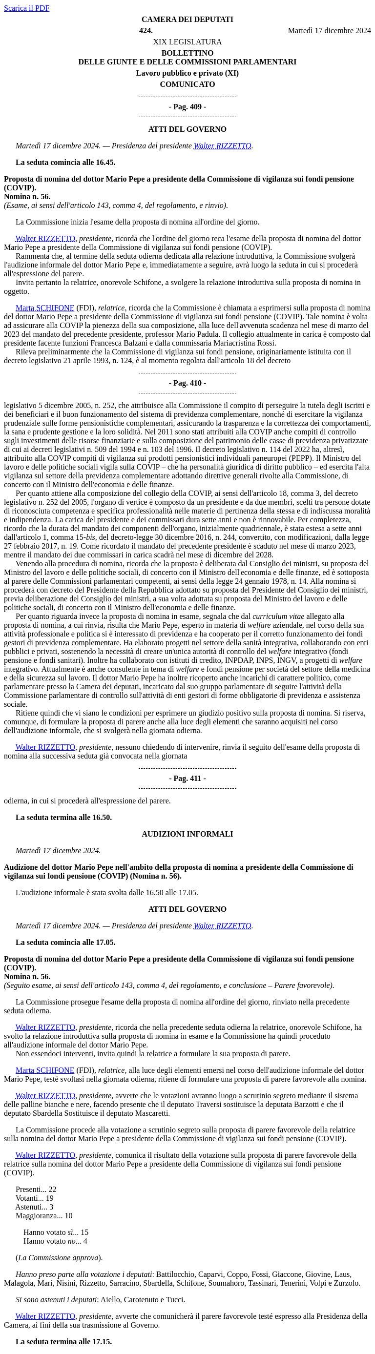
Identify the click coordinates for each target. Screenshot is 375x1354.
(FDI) (85, 308)
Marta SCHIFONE (45, 308)
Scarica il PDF (26, 8)
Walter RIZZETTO (222, 146)
